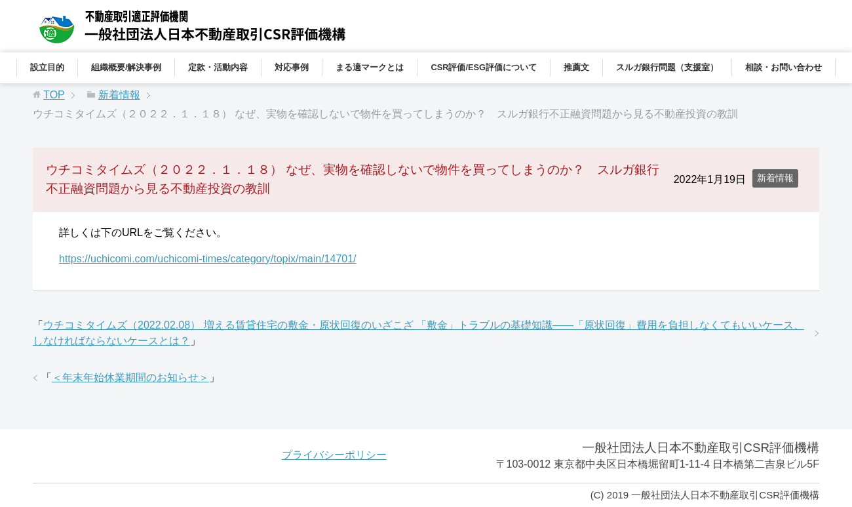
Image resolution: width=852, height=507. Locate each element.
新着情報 (775, 177)
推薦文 (576, 67)
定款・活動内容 (218, 67)
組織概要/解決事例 (126, 67)
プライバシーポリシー (334, 454)
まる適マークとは (370, 67)
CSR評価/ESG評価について (484, 67)
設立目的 (47, 67)
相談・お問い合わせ (783, 67)
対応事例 (292, 67)
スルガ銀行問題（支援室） (667, 67)
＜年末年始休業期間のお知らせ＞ (130, 377)
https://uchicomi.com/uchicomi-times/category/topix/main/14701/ (208, 258)
